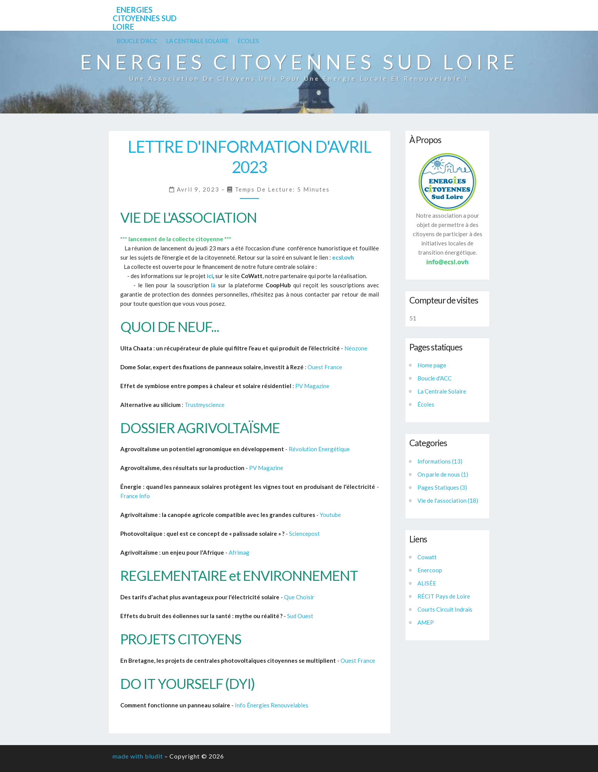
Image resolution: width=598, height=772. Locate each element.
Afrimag (239, 552)
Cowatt (427, 557)
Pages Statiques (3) (442, 487)
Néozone (355, 348)
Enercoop (429, 570)
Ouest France (324, 366)
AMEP (425, 622)
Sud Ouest (300, 615)
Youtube (330, 514)
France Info (135, 495)
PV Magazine (312, 385)
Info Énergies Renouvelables (271, 705)
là (213, 285)
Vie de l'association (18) (447, 500)
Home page (431, 365)
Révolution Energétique (319, 448)
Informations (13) (439, 461)
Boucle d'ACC (136, 40)
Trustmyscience (204, 404)
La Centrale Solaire (197, 40)
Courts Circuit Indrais (444, 609)
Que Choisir (299, 597)
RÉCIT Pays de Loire (443, 596)
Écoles (248, 40)
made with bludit (138, 756)
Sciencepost (304, 533)
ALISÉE (426, 583)
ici (210, 275)
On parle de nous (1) (442, 474)
